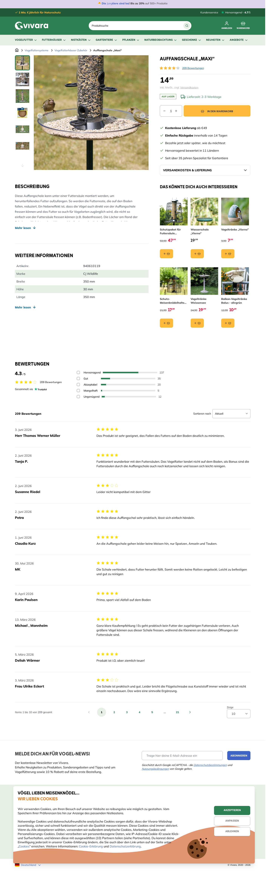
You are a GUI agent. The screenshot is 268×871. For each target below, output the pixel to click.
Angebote (239, 40)
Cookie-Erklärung (91, 846)
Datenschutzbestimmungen (210, 765)
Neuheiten (215, 40)
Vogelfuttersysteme (37, 50)
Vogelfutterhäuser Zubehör (71, 50)
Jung (109, 3)
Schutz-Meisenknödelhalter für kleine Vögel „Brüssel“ (173, 301)
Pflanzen (131, 40)
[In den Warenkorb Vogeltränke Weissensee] (197, 323)
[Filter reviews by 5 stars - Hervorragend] (78, 372)
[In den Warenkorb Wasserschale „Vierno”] (197, 253)
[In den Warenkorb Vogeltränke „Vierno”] (227, 253)
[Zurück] (40, 116)
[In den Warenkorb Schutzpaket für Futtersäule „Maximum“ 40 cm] (166, 253)
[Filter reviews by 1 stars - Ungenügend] (78, 396)
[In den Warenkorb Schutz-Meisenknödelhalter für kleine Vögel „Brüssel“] (166, 323)
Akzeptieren (232, 810)
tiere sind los (120, 3)
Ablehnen (232, 831)
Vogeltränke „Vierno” (235, 229)
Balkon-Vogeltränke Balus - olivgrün (234, 301)
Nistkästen (81, 40)
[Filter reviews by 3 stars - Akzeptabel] (78, 384)
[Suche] (186, 25)
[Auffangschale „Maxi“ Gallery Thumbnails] (22, 112)
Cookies (24, 846)
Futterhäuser (54, 40)
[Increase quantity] (178, 111)
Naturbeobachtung (160, 40)
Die (104, 3)
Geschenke (192, 40)
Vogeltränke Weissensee (198, 301)
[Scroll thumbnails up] (22, 60)
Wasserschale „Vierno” (199, 231)
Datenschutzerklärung (125, 846)
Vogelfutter (26, 40)
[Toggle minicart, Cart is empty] (243, 25)
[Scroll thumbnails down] (22, 165)
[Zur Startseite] (17, 50)
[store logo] (31, 26)
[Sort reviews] (231, 413)
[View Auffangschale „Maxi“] (22, 62)
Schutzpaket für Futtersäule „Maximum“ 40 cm (172, 231)
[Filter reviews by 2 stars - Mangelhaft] (78, 390)
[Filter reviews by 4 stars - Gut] (78, 378)
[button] (169, 68)
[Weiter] (142, 116)
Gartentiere (107, 40)
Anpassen (232, 821)
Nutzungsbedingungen (155, 768)
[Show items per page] (238, 713)
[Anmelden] (227, 25)
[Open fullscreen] (91, 112)
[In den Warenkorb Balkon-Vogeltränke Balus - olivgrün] (227, 323)
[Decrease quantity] (163, 111)
